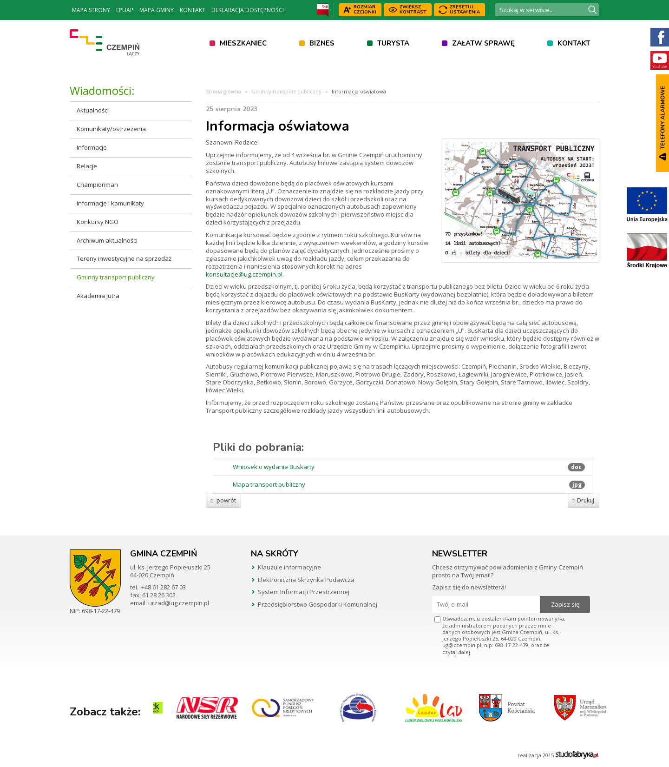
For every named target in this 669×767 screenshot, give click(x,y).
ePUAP (124, 10)
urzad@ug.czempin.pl (178, 603)
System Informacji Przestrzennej (303, 592)
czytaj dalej (456, 651)
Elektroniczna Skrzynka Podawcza (306, 579)
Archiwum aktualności (107, 240)
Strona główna (223, 91)
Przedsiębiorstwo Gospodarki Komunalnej (317, 604)
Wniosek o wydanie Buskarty (274, 467)
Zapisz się (565, 604)
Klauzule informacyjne (289, 567)
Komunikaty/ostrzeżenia (111, 129)
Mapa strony (91, 10)
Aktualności (93, 110)
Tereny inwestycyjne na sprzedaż (124, 258)
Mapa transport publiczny (269, 484)
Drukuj (583, 500)
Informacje (92, 147)
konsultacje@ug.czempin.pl (244, 274)
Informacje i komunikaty (110, 203)
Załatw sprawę (483, 43)
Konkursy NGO (97, 222)
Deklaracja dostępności (247, 10)
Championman (97, 184)
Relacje (87, 166)
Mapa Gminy (156, 10)
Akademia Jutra (98, 295)
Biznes (321, 43)
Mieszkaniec (243, 43)
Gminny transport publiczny (116, 277)
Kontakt (192, 10)
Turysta (393, 43)
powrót (223, 500)
